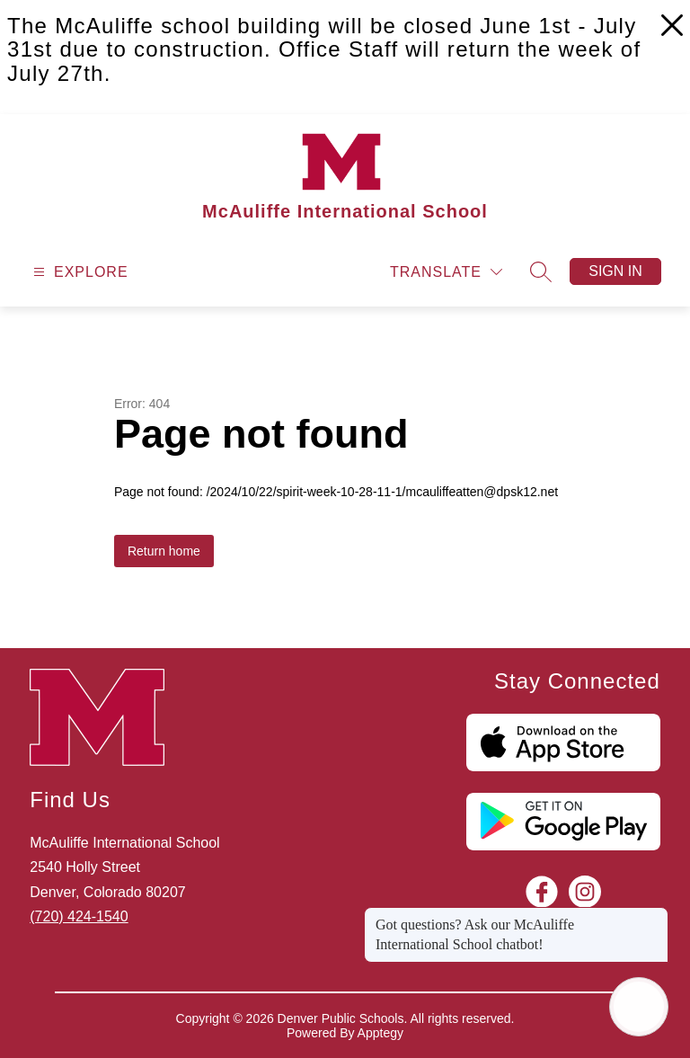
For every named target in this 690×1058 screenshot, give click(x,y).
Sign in (615, 271)
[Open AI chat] (639, 1007)
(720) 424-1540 (79, 916)
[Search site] (541, 271)
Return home (164, 551)
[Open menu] (78, 272)
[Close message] (654, 916)
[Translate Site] (446, 272)
